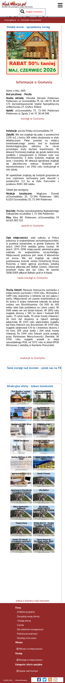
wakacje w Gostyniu (32, 357)
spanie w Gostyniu (32, 225)
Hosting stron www (26, 638)
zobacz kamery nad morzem (32, 600)
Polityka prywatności (27, 633)
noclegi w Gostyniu (32, 118)
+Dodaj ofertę (24, 620)
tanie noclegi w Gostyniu (33, 277)
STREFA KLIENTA (26, 612)
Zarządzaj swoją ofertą (28, 616)
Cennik (20, 625)
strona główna (10, 20)
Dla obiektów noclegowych (30, 629)
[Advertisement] (32, 576)
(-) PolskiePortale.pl (21, 680)
